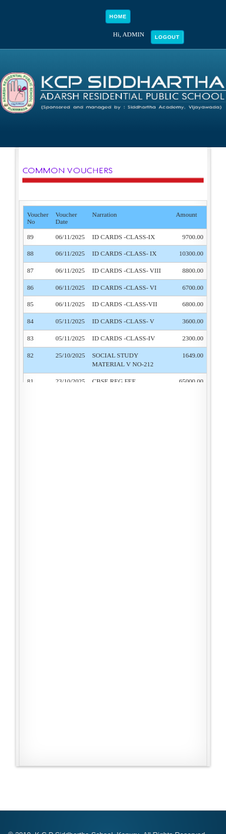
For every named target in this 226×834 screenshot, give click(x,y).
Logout (167, 37)
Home (118, 16)
